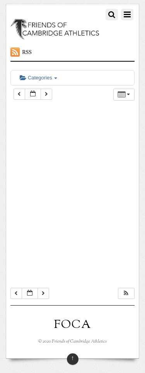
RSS (27, 52)
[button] (126, 293)
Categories (38, 78)
